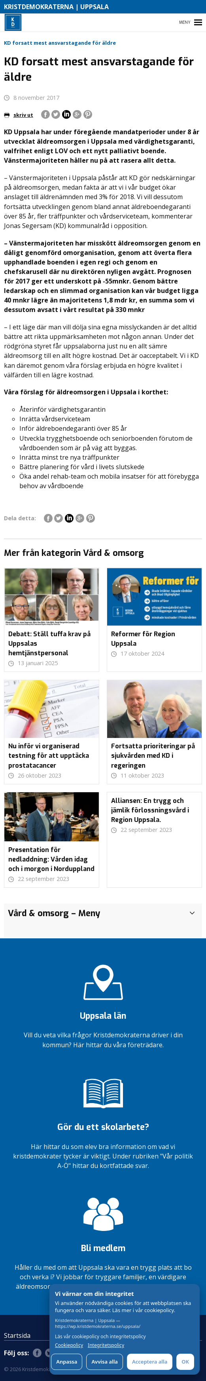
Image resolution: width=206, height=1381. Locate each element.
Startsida (17, 1335)
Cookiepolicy (69, 1345)
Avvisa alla (104, 1361)
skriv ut (18, 114)
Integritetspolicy (106, 1345)
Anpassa (66, 1361)
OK (185, 1361)
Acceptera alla (149, 1361)
